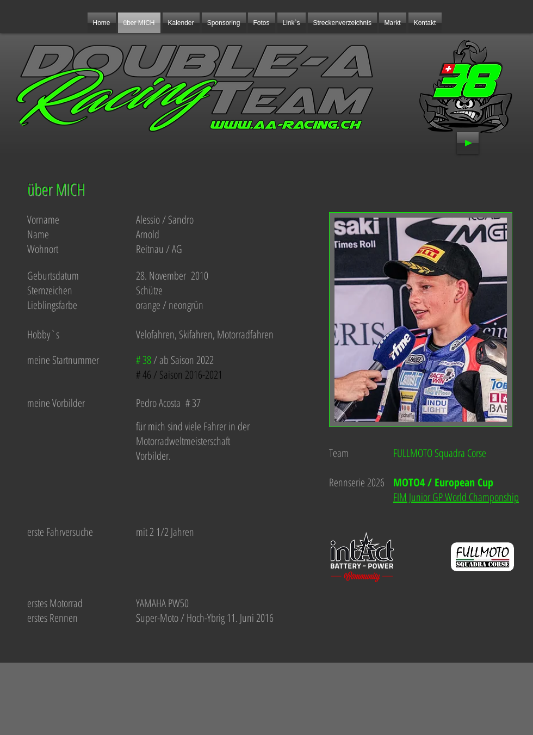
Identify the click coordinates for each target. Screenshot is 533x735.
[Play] (468, 143)
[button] (224, 23)
